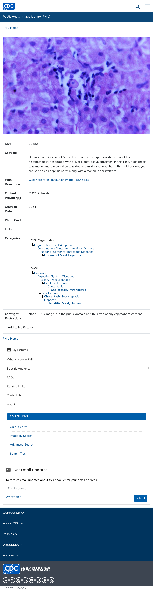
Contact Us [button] (13, 513)
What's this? (14, 497)
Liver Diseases (51, 293)
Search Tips (18, 454)
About (11, 404)
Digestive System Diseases (55, 276)
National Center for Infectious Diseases (67, 252)
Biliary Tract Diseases (55, 280)
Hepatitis (50, 300)
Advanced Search (22, 445)
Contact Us (14, 395)
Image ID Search (21, 436)
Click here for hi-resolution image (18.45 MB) (59, 180)
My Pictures (17, 350)
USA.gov (21, 588)
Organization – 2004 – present (54, 245)
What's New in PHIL (20, 359)
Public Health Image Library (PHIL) (26, 17)
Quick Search (18, 427)
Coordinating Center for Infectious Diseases (66, 248)
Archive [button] (11, 555)
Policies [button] (11, 534)
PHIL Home (10, 28)
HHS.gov (8, 588)
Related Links (16, 386)
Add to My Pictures (20, 327)
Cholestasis (55, 286)
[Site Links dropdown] (147, 6)
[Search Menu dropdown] (137, 6)
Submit (140, 498)
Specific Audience (19, 369)
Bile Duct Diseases (57, 283)
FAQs (10, 377)
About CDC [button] (13, 523)
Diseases (40, 273)
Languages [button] (13, 544)
